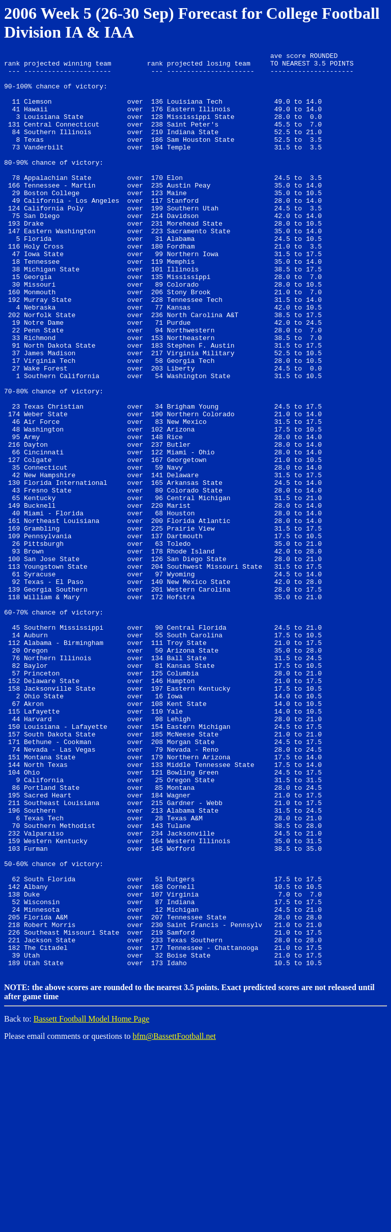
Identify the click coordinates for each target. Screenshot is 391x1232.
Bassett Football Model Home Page (92, 1201)
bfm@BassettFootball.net (174, 1219)
